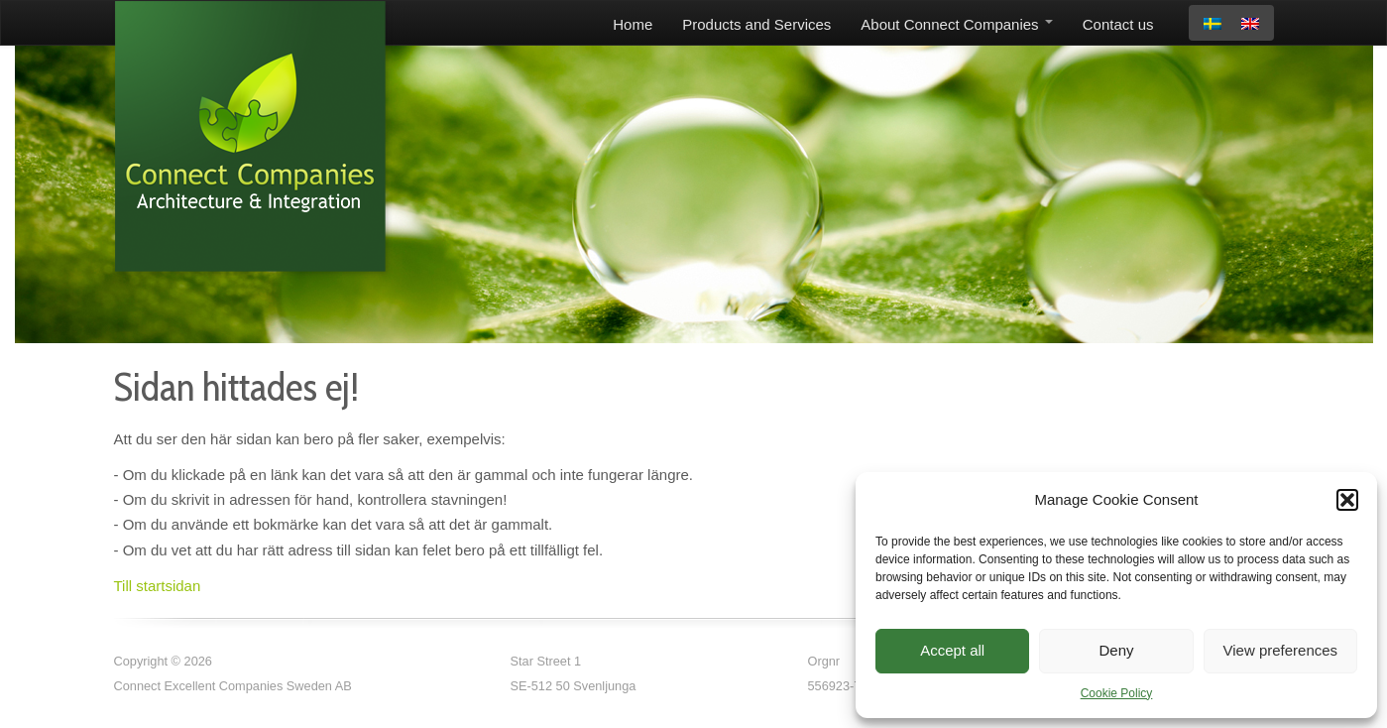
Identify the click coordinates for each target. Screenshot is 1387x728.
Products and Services (756, 24)
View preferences (1280, 650)
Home (632, 24)
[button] (1347, 500)
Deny (1115, 650)
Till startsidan (157, 585)
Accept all (952, 650)
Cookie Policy (1117, 693)
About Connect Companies (956, 24)
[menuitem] (1212, 24)
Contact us (1118, 24)
